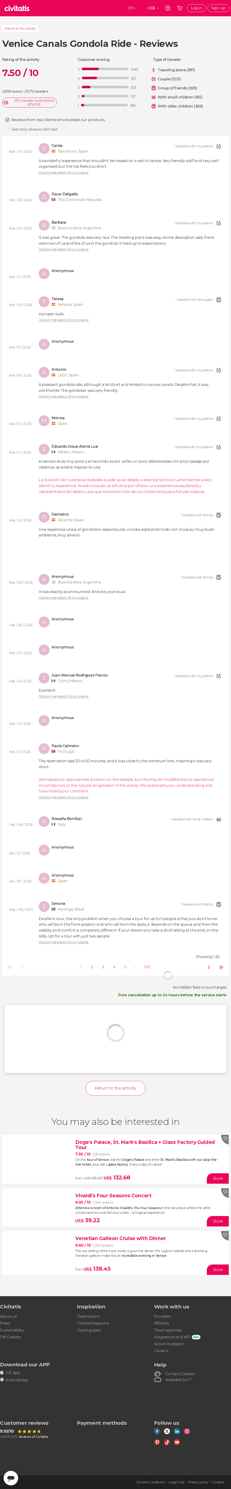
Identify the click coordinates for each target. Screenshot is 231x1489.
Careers (161, 1351)
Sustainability (12, 1330)
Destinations (88, 1316)
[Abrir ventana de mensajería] (11, 1478)
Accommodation (169, 1344)
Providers (162, 1316)
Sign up (218, 8)
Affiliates (161, 1323)
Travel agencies (168, 1330)
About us (8, 1316)
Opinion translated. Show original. (64, 172)
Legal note (176, 1482)
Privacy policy (198, 1482)
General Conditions (150, 1482)
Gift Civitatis (10, 1337)
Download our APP (25, 1364)
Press (5, 1323)
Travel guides (89, 1330)
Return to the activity (20, 28)
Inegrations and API (172, 1337)
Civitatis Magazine (93, 1323)
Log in (196, 8)
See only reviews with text (35, 129)
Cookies (218, 1482)
